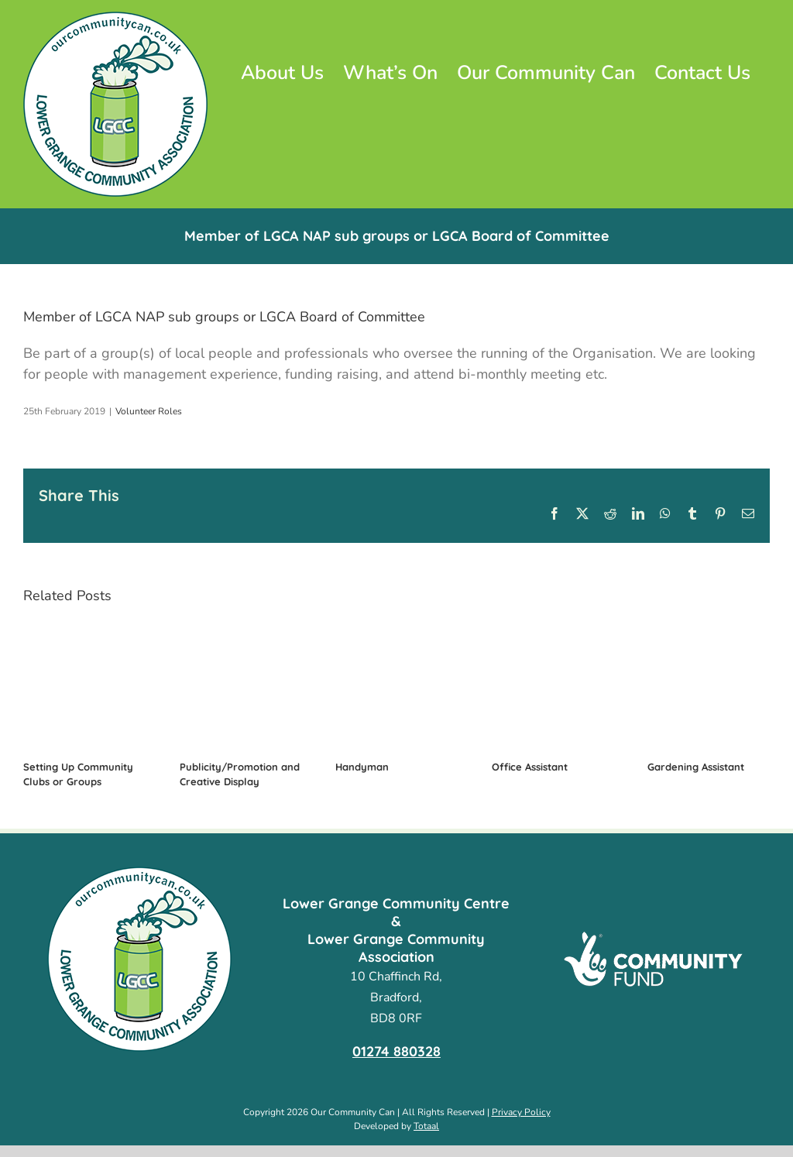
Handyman (362, 766)
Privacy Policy (521, 1112)
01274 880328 (396, 1051)
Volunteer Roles (148, 411)
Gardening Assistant (695, 766)
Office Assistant (530, 766)
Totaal (426, 1126)
